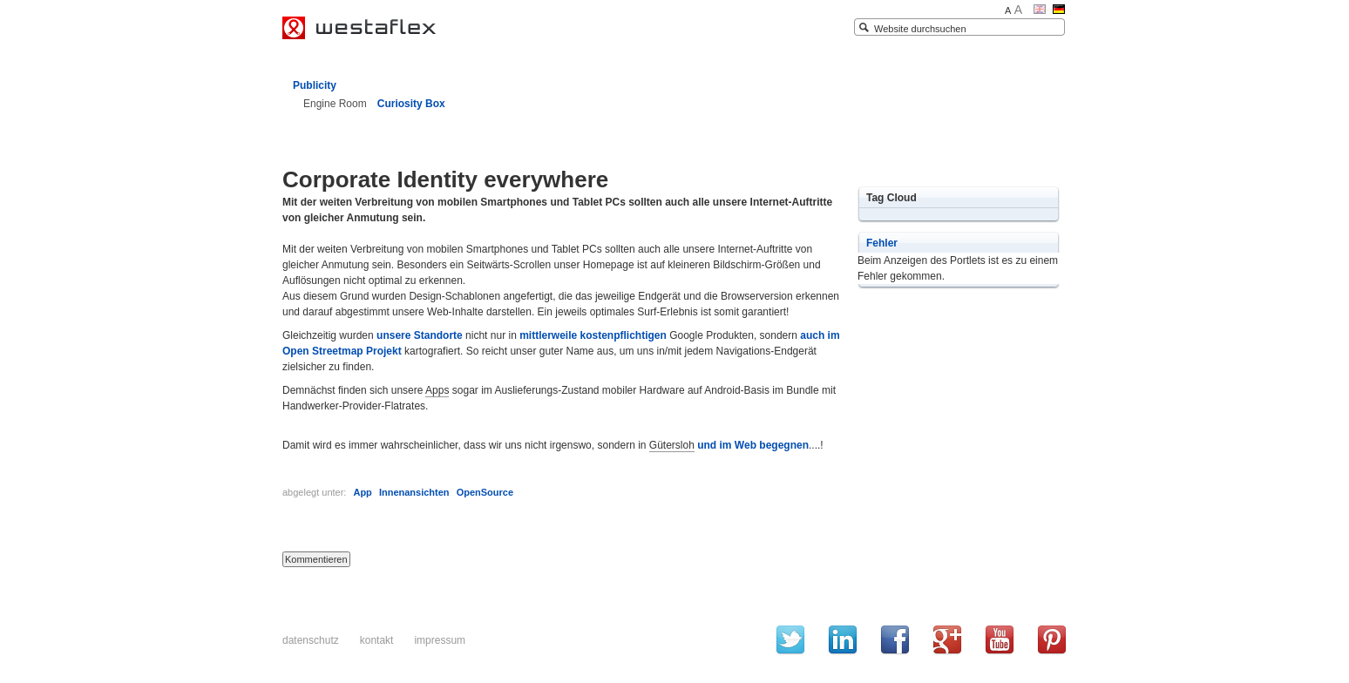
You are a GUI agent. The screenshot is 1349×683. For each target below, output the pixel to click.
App (362, 492)
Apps (437, 390)
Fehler (882, 243)
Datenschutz (310, 640)
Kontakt (377, 640)
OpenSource (485, 492)
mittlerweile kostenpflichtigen (593, 335)
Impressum (439, 640)
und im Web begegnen (753, 445)
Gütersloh (672, 445)
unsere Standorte (419, 335)
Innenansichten (414, 492)
